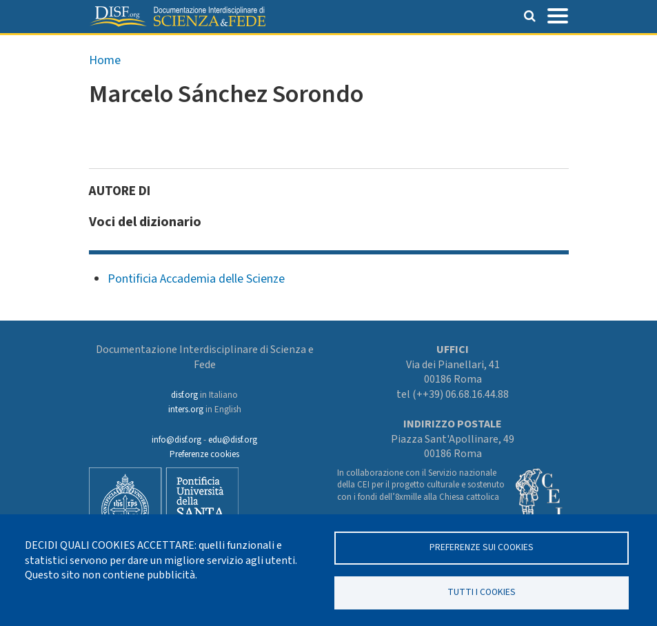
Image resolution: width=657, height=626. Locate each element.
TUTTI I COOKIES (481, 591)
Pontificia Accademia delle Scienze (196, 278)
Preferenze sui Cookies (481, 547)
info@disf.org (176, 440)
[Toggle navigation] (558, 14)
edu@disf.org (232, 440)
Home (105, 60)
